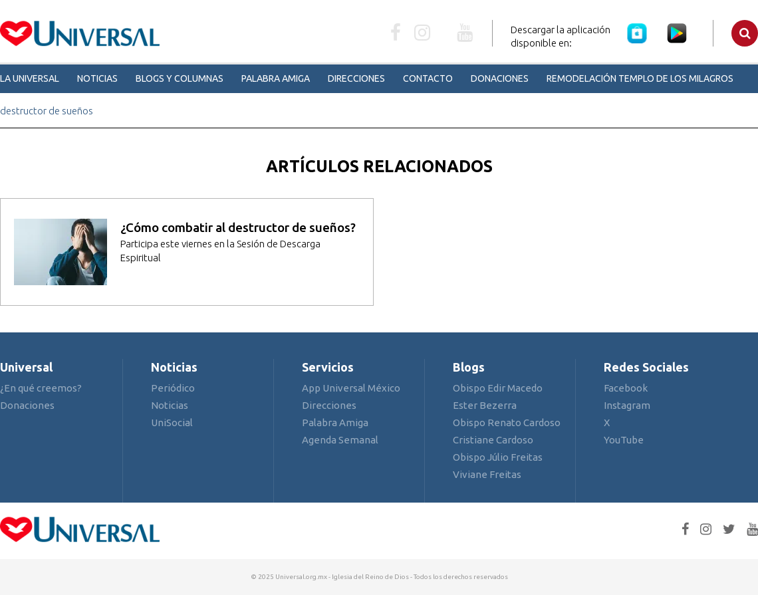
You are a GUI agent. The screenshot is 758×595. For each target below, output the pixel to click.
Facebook (626, 388)
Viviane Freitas (487, 474)
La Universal (29, 78)
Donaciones (500, 78)
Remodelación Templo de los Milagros (640, 78)
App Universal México (351, 388)
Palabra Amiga (275, 78)
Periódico (173, 388)
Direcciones (356, 78)
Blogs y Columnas (179, 78)
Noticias (97, 78)
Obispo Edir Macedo (498, 388)
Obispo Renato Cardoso (507, 422)
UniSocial (172, 422)
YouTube (624, 439)
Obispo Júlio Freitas (498, 457)
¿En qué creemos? (41, 388)
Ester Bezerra (485, 405)
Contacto (428, 78)
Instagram (627, 405)
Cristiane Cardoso (493, 439)
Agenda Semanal (340, 439)
